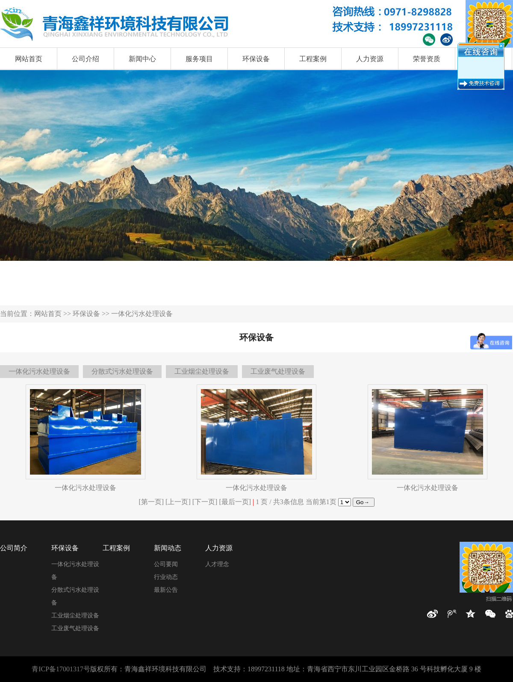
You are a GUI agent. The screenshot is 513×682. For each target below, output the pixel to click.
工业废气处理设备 (278, 371)
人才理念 (217, 564)
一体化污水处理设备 (39, 371)
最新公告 (166, 590)
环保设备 (256, 58)
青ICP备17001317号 (61, 669)
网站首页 (28, 58)
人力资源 (369, 58)
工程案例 (313, 58)
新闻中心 (142, 58)
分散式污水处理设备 (122, 371)
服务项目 (199, 58)
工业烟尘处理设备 (201, 371)
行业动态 (166, 577)
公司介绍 (85, 58)
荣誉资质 (426, 58)
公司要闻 (166, 564)
